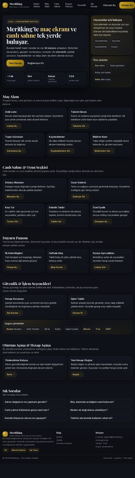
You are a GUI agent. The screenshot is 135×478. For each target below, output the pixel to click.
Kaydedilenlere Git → (61, 151)
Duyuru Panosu (69, 5)
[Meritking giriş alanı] (16, 5)
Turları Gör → (14, 221)
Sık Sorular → (14, 313)
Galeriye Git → (80, 196)
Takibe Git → (57, 221)
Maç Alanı (47, 5)
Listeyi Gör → (101, 267)
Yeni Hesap (15, 63)
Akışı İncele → (58, 267)
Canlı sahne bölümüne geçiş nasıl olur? (27, 410)
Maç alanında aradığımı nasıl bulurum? (92, 401)
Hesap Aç (127, 5)
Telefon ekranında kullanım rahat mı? (91, 418)
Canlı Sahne (57, 5)
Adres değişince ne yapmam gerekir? (26, 401)
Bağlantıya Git (36, 63)
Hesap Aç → (13, 267)
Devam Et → (79, 313)
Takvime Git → (80, 126)
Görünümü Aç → (15, 151)
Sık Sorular (94, 5)
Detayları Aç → (102, 221)
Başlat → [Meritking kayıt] (77, 374)
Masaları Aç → (14, 196)
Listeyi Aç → (13, 126)
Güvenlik (81, 5)
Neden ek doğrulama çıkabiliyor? (89, 410)
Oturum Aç (109, 5)
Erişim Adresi (36, 5)
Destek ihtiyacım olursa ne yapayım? (25, 418)
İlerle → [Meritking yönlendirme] (11, 374)
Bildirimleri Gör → (104, 151)
